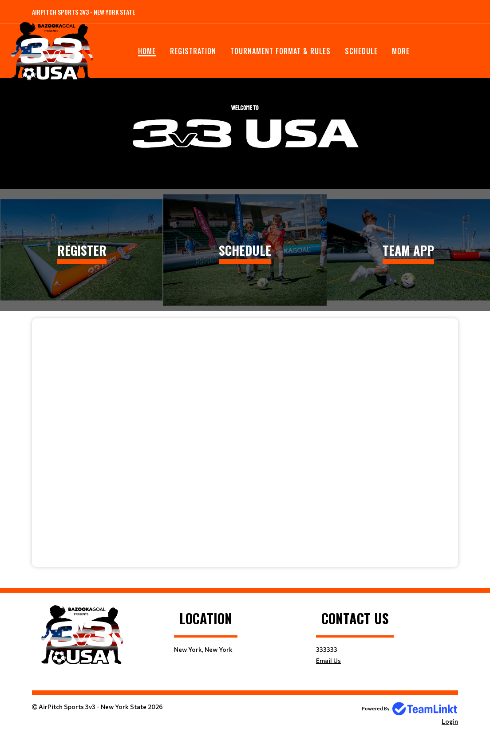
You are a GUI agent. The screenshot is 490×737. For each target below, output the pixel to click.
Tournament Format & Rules (280, 51)
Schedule (361, 51)
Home (147, 51)
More (401, 51)
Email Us (328, 660)
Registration (193, 51)
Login (450, 721)
